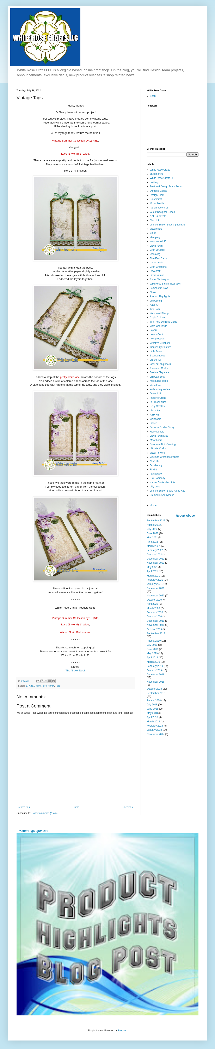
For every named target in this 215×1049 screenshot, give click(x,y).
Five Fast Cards (158, 258)
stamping (155, 237)
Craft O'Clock (157, 249)
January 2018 (154, 729)
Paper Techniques (160, 279)
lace (45, 685)
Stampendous (157, 355)
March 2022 (153, 546)
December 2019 (155, 620)
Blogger (122, 1030)
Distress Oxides (158, 190)
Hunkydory (156, 473)
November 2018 (155, 681)
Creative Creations (160, 343)
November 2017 (155, 734)
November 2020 (155, 595)
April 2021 (152, 571)
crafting (154, 182)
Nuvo (153, 292)
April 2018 (152, 717)
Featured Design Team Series (166, 186)
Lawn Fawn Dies (159, 435)
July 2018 (152, 704)
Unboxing (155, 254)
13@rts (37, 685)
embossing (156, 300)
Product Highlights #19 (32, 831)
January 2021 (154, 584)
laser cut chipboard (160, 364)
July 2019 (152, 644)
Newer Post (24, 807)
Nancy (51, 685)
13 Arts (29, 685)
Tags (57, 685)
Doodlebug (156, 465)
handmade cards (159, 207)
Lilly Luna (155, 486)
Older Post (127, 807)
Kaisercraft (156, 199)
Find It (153, 469)
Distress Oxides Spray (162, 427)
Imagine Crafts (158, 397)
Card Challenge (158, 326)
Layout (153, 330)
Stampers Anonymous (162, 495)
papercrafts (156, 228)
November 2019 (155, 625)
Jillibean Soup (157, 376)
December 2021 (155, 558)
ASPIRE (154, 414)
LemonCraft (156, 334)
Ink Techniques (158, 402)
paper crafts (156, 262)
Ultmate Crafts (158, 448)
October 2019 (154, 629)
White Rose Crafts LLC (162, 178)
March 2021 (153, 575)
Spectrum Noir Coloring (163, 444)
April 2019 (152, 657)
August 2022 (154, 524)
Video (153, 232)
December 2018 (155, 674)
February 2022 (155, 550)
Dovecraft (155, 271)
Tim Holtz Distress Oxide (163, 321)
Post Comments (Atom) (44, 813)
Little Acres (156, 351)
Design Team (157, 195)
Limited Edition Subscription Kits (167, 224)
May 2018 (152, 713)
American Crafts (159, 368)
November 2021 (155, 562)
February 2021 (155, 579)
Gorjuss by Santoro (160, 347)
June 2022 (152, 533)
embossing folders (160, 389)
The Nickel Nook (76, 670)
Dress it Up (156, 393)
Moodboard (156, 440)
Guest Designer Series (162, 212)
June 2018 (152, 708)
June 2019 (152, 649)
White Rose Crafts (160, 169)
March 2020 (153, 608)
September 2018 (156, 693)
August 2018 (154, 700)
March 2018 (153, 721)
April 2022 (152, 541)
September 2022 (156, 520)
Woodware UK (158, 241)
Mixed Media (157, 203)
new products (157, 338)
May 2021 (152, 567)
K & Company (157, 478)
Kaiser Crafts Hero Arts (162, 482)
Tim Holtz (155, 309)
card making (156, 173)
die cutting (155, 410)
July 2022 (152, 529)
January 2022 (154, 554)
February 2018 (155, 725)
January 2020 (154, 616)
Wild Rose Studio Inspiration (165, 283)
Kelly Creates (157, 406)
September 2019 (156, 633)
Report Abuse (185, 515)
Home (76, 807)
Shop (153, 95)
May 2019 (152, 653)
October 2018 (154, 688)
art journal (155, 359)
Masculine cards (159, 380)
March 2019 (153, 661)
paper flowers (157, 452)
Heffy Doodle (157, 431)
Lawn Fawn (156, 245)
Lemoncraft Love (159, 288)
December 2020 (155, 588)
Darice (153, 423)
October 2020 (154, 599)
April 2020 (152, 603)
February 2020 (155, 612)
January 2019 (154, 670)
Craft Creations (158, 266)
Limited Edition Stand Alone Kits (167, 490)
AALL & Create (158, 216)
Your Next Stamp (159, 313)
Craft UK (154, 461)
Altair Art (154, 304)
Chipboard (155, 419)
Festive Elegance (159, 372)
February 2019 (155, 666)
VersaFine (155, 385)
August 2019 (154, 640)
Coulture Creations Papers (164, 456)
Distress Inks (157, 275)
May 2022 (152, 537)
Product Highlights (160, 296)
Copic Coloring (158, 317)
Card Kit (154, 220)
